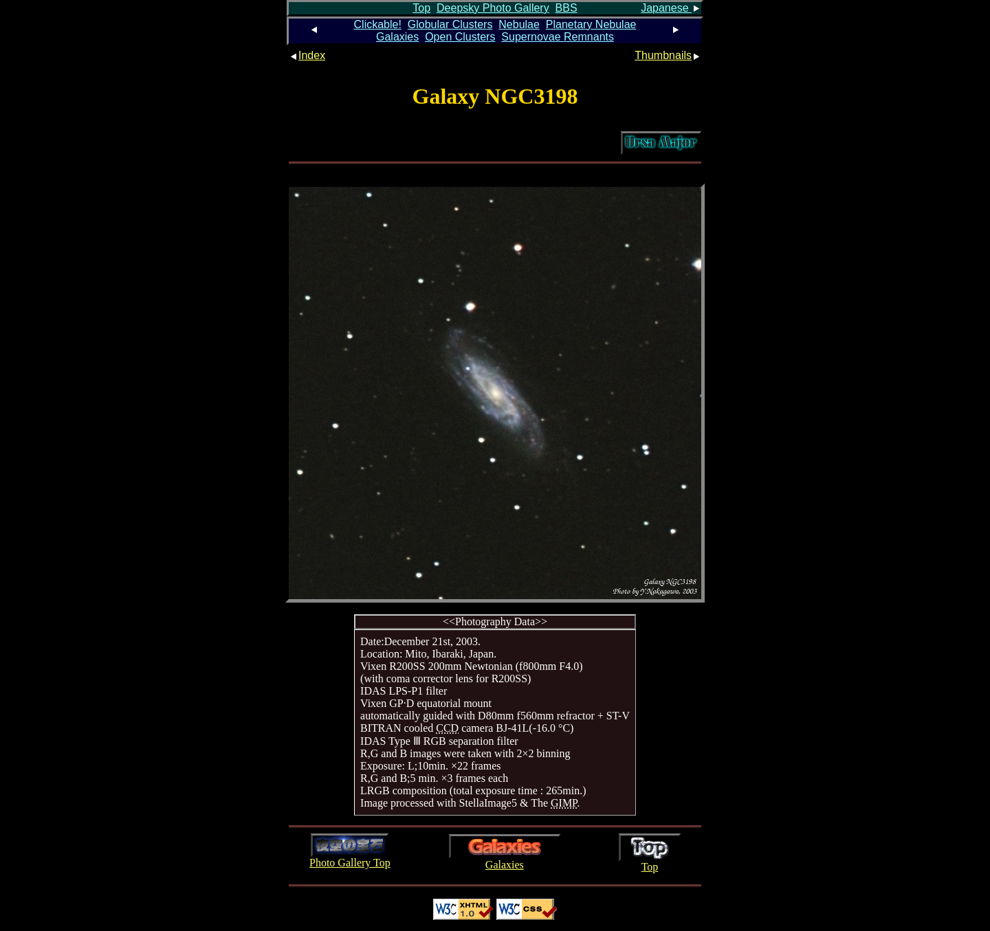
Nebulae (519, 24)
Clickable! (378, 24)
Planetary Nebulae (591, 24)
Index (307, 55)
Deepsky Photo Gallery (493, 8)
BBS (567, 8)
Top (421, 8)
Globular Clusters (450, 24)
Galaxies (397, 37)
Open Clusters (460, 37)
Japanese (671, 8)
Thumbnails (668, 55)
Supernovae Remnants (557, 37)
